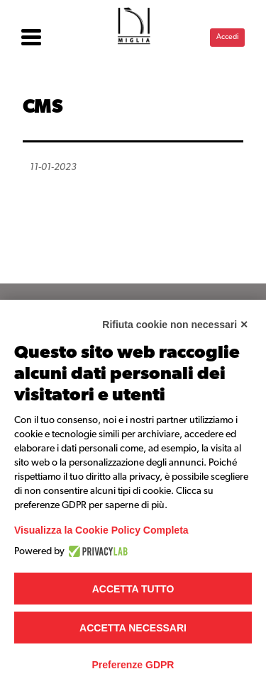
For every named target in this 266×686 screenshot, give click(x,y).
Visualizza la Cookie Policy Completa (101, 530)
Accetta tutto (133, 589)
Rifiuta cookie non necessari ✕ (175, 324)
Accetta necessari (133, 628)
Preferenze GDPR (133, 664)
